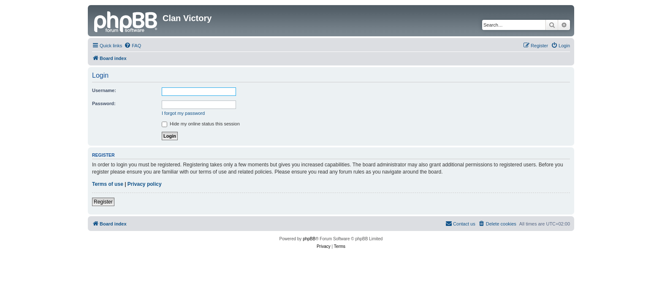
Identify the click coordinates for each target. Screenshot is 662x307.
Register (103, 202)
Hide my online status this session (201, 123)
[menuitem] (132, 46)
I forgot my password (183, 113)
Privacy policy (145, 184)
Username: (104, 90)
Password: (104, 103)
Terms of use (107, 184)
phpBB (309, 238)
